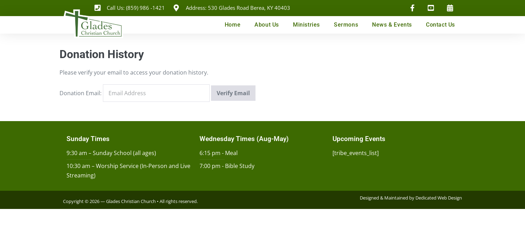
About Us (266, 24)
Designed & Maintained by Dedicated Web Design (411, 198)
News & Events (392, 24)
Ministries (306, 24)
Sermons (346, 24)
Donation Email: (80, 93)
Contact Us (440, 24)
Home (232, 24)
